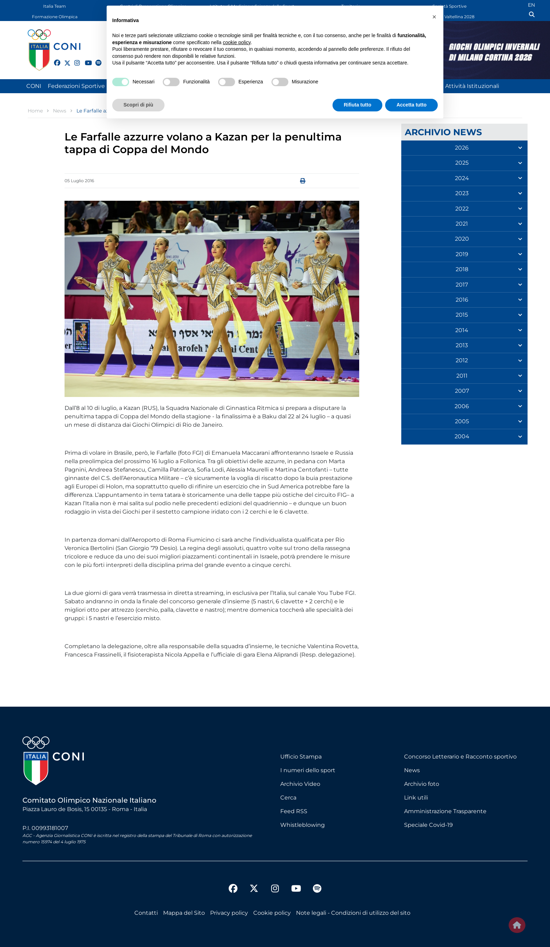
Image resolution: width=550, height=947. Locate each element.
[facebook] (54, 59)
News (412, 770)
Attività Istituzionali (472, 86)
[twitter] (64, 62)
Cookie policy (272, 913)
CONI (33, 86)
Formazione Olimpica (55, 16)
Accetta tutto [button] (411, 105)
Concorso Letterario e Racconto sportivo (460, 756)
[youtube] (85, 59)
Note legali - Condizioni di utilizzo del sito (353, 913)
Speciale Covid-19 (428, 825)
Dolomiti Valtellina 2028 (450, 16)
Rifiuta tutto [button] (357, 105)
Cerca (288, 797)
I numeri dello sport (307, 770)
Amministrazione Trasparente (445, 811)
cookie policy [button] (236, 42)
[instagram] (74, 59)
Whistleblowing (302, 825)
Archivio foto (421, 784)
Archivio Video (300, 784)
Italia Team (54, 6)
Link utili (416, 797)
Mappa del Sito (184, 913)
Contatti (146, 913)
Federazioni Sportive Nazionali (90, 86)
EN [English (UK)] (531, 5)
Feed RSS (293, 811)
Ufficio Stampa (301, 756)
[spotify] (95, 59)
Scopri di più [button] (138, 105)
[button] (434, 16)
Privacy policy (229, 913)
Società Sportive (449, 6)
